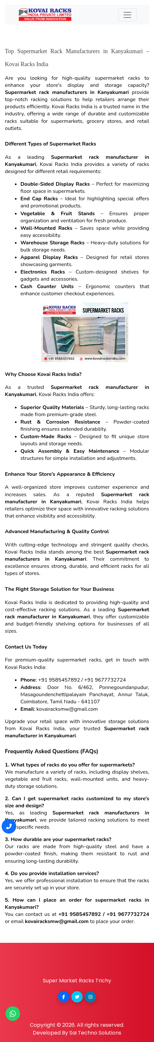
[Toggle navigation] (127, 14)
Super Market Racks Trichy (77, 980)
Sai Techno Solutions (95, 1032)
